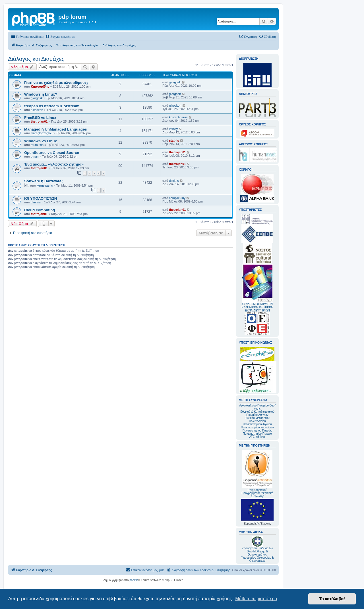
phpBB (133, 580)
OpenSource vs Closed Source (51, 152)
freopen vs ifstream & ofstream (51, 106)
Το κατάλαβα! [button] (332, 598)
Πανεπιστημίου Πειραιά (257, 433)
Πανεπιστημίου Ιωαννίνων (257, 427)
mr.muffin (37, 144)
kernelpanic (45, 185)
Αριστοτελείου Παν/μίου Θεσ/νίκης (257, 407)
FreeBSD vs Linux (40, 117)
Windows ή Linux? (40, 94)
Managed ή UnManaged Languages (55, 129)
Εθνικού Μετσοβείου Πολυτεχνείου (257, 419)
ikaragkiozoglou (41, 133)
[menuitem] (60, 36)
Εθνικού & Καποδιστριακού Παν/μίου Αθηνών (257, 413)
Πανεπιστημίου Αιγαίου (257, 424)
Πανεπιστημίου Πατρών (257, 430)
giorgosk (175, 82)
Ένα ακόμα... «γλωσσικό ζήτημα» (54, 164)
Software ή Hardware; (43, 181)
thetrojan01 (39, 121)
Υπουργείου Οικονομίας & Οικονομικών (257, 559)
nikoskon (37, 110)
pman (35, 156)
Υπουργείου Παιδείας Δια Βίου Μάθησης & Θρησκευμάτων (257, 551)
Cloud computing (39, 210)
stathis (174, 140)
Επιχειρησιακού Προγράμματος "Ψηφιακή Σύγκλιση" (257, 474)
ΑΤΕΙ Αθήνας (257, 436)
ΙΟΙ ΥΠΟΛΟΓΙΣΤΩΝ (40, 198)
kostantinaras (178, 117)
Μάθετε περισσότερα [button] (256, 598)
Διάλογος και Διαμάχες (36, 59)
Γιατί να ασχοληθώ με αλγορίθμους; (56, 82)
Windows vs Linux (40, 141)
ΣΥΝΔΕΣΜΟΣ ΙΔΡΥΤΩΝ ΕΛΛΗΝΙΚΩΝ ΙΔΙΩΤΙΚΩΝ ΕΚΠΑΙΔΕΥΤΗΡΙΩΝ (257, 307)
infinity (173, 129)
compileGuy (177, 198)
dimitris (174, 180)
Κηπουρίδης (40, 86)
